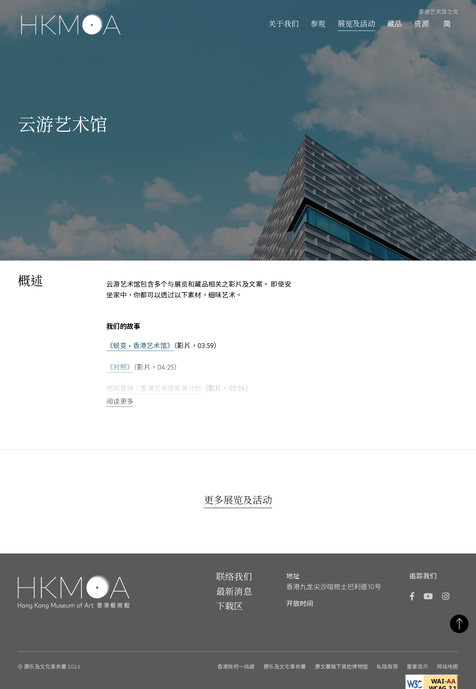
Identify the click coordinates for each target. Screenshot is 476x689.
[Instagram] (445, 597)
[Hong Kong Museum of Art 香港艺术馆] (71, 25)
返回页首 (459, 623)
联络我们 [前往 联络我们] (234, 577)
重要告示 (417, 667)
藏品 (394, 24)
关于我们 (283, 24)
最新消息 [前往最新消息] (234, 592)
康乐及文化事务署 (285, 667)
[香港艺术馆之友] (434, 12)
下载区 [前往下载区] (229, 606)
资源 (421, 24)
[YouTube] (428, 597)
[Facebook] (412, 597)
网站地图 (447, 667)
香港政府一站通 (236, 667)
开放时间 (299, 604)
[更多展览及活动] (238, 502)
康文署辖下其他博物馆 (341, 667)
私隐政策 (387, 667)
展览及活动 (356, 24)
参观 (318, 24)
